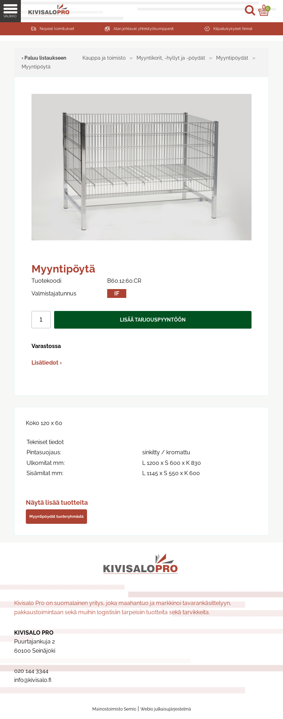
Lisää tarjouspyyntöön (153, 320)
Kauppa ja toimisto (104, 58)
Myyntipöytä (36, 67)
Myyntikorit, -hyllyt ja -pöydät (171, 58)
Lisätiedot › (46, 362)
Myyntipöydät (232, 58)
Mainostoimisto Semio (114, 709)
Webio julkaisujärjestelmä (165, 709)
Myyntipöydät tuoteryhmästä (56, 516)
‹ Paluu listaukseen (44, 58)
